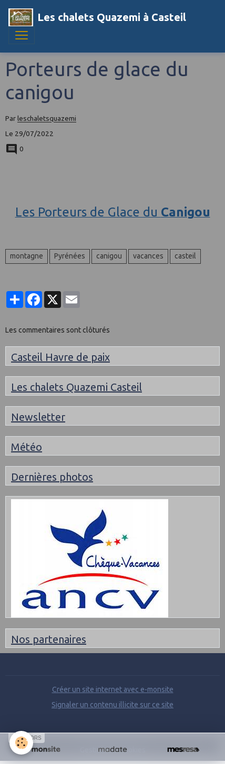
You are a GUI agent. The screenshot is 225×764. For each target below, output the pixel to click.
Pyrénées (69, 256)
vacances (148, 256)
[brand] (97, 17)
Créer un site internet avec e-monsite (112, 689)
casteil (185, 256)
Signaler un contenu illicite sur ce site (112, 704)
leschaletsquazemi (46, 119)
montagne (26, 256)
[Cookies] (21, 743)
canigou (109, 256)
